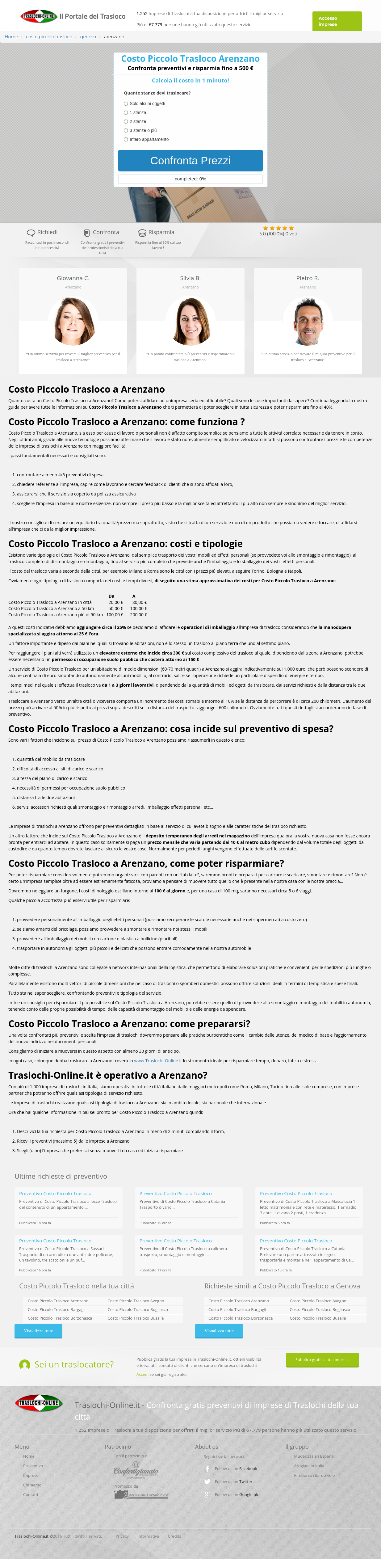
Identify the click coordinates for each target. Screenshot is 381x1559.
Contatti (30, 1494)
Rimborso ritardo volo (314, 1475)
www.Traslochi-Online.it (158, 1061)
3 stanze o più (143, 130)
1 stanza (138, 112)
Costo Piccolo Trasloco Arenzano (58, 1301)
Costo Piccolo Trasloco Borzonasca (60, 1318)
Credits (174, 1536)
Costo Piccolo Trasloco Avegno (136, 1301)
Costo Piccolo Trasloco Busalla (136, 1318)
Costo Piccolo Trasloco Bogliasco (138, 1309)
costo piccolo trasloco (49, 37)
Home (11, 37)
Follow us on (236, 1468)
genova (87, 37)
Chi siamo (32, 1485)
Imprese (31, 1475)
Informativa (148, 1536)
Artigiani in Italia (309, 1465)
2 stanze (138, 121)
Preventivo (33, 1465)
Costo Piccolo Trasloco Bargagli (57, 1309)
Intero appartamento (149, 139)
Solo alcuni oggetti (147, 103)
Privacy (122, 1536)
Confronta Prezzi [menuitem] (190, 160)
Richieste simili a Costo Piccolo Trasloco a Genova (282, 1285)
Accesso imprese (328, 21)
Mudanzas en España (314, 1456)
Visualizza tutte (38, 1330)
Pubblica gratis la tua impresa (322, 1359)
